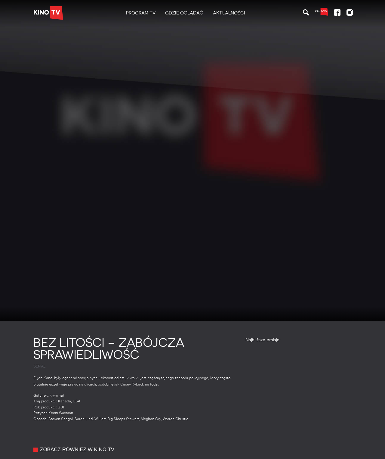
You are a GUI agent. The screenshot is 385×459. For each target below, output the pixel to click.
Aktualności (229, 13)
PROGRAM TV (141, 13)
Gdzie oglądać (184, 13)
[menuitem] (140, 13)
